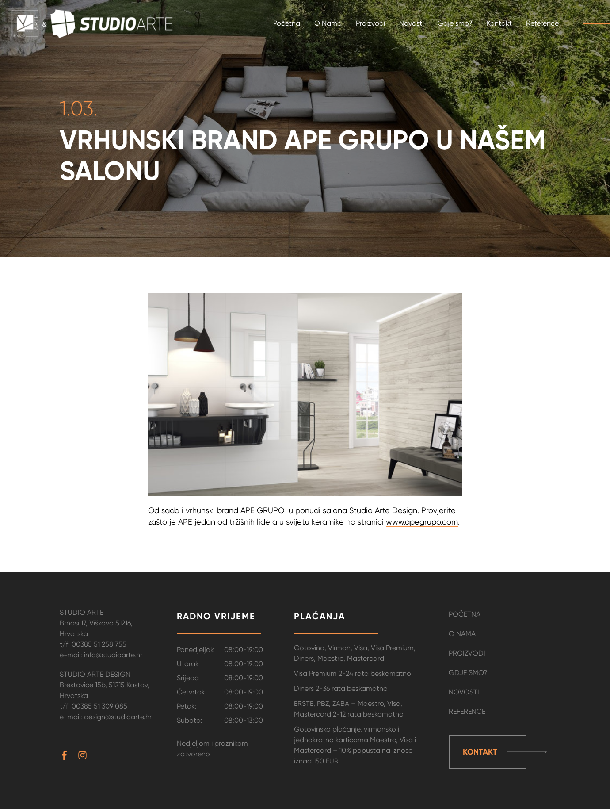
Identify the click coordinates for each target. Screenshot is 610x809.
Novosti (464, 692)
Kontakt (480, 752)
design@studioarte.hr (118, 717)
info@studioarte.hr (113, 655)
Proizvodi (467, 653)
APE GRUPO (262, 510)
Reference (467, 711)
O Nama (462, 633)
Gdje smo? (468, 672)
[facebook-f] (68, 755)
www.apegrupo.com (422, 521)
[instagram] (84, 755)
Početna (464, 614)
